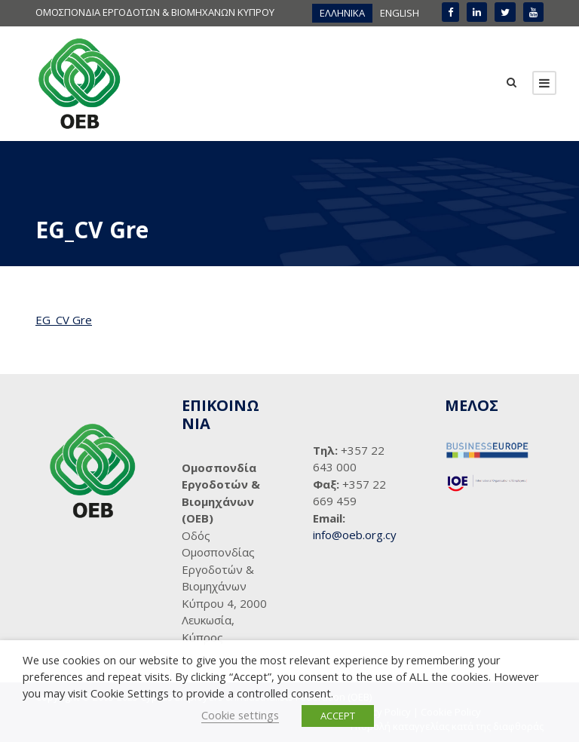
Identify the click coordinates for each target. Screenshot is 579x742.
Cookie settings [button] (240, 714)
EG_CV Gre (63, 319)
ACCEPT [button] (337, 715)
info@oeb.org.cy (355, 534)
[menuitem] (342, 13)
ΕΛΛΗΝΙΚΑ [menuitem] (342, 13)
